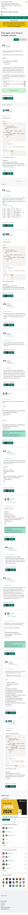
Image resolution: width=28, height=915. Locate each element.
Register (11, 17)
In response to (10, 308)
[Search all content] (18, 20)
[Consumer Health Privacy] (14, 911)
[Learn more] (6, 822)
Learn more (3, 8)
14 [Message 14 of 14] (6, 223)
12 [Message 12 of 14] (7, 351)
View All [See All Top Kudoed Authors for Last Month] (4, 873)
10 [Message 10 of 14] (6, 171)
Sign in (16, 17)
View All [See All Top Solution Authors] (4, 848)
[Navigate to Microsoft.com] (4, 12)
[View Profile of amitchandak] (10, 394)
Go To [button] (24, 17)
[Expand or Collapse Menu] (1, 15)
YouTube (7, 434)
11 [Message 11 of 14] (7, 383)
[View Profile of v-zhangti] (11, 110)
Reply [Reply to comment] (11, 174)
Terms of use (3, 905)
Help (20, 17)
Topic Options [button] (22, 39)
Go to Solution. (16, 90)
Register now (18, 26)
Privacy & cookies (4, 903)
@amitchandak (5, 199)
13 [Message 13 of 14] (7, 323)
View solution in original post (8, 167)
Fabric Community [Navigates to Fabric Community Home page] (13, 12)
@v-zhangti (5, 344)
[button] (16, 39)
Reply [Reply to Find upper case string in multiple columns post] (11, 98)
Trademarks (3, 907)
